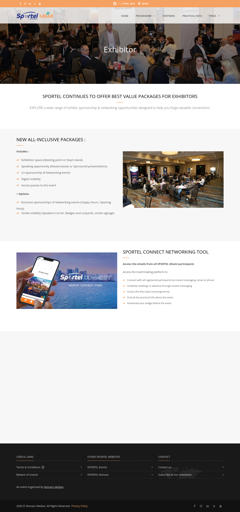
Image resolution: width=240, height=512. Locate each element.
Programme (144, 16)
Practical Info (192, 16)
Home (124, 16)
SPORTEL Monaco (98, 474)
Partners (169, 16)
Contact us (164, 467)
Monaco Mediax (54, 487)
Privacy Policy (79, 506)
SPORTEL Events (97, 467)
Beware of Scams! (27, 474)
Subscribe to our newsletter (175, 474)
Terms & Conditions (30, 467)
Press (213, 16)
